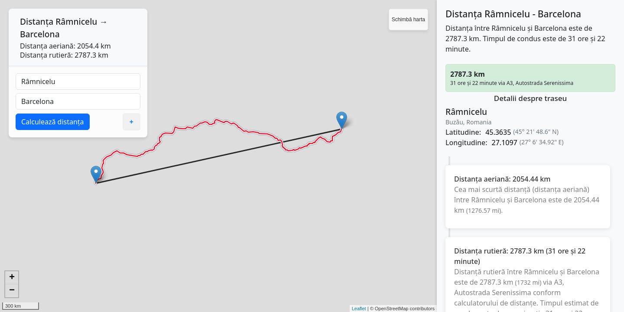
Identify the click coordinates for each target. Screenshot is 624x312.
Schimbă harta (408, 19)
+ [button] (12, 277)
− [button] (12, 290)
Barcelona (40, 34)
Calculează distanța (52, 122)
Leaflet (359, 308)
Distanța (36, 21)
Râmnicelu (76, 21)
